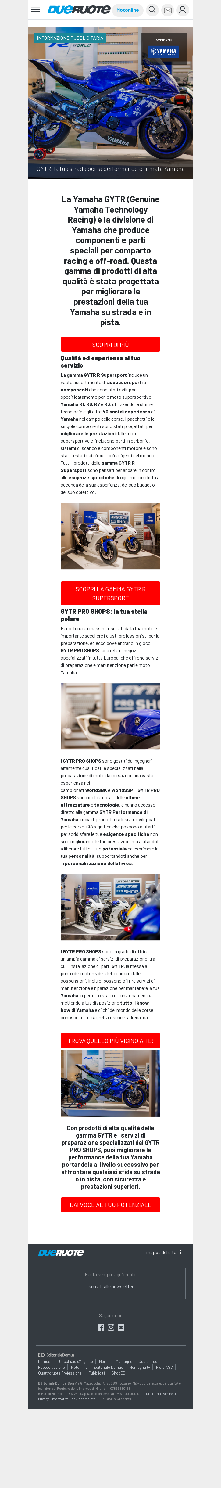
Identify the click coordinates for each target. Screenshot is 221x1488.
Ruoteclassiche (51, 1367)
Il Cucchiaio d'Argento (74, 1361)
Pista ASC (164, 1367)
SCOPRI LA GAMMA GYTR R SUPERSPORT (111, 593)
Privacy (43, 1398)
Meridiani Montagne (115, 1361)
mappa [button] (163, 1252)
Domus (44, 1361)
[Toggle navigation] (36, 9)
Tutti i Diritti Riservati (160, 1394)
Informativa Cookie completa (73, 1398)
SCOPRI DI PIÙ (110, 344)
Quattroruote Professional (60, 1373)
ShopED (118, 1373)
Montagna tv (139, 1367)
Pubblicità (97, 1373)
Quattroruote (149, 1361)
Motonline (127, 10)
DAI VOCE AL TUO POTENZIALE (110, 1204)
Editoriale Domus (108, 1367)
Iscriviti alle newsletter (110, 1286)
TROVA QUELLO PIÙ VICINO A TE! (111, 1040)
